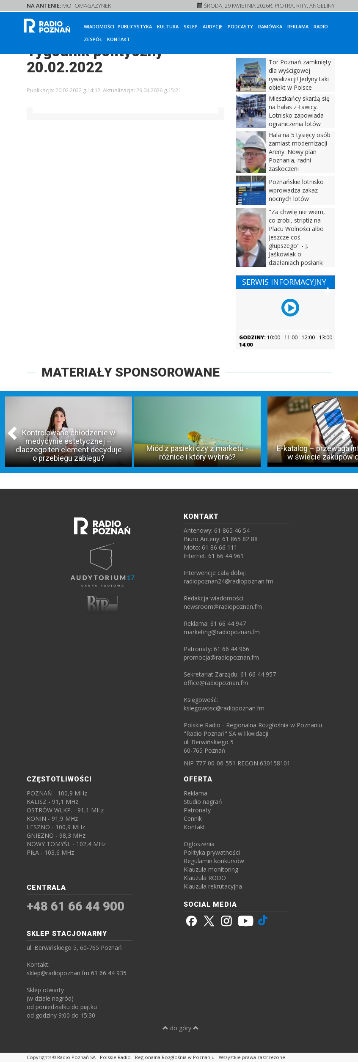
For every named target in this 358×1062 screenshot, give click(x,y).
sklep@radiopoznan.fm (58, 973)
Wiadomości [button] (99, 26)
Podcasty (240, 26)
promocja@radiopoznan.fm (221, 657)
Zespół (93, 39)
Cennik (193, 818)
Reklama (297, 26)
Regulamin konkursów (214, 861)
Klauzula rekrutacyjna (213, 886)
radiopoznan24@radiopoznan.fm (228, 581)
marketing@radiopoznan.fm (222, 632)
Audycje (213, 26)
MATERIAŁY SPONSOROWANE (130, 372)
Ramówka (270, 26)
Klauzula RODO (205, 878)
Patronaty (197, 810)
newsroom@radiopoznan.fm (223, 607)
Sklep (191, 26)
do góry (180, 1028)
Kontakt (118, 39)
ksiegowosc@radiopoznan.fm (224, 708)
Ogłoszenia (199, 844)
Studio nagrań (203, 802)
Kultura (168, 26)
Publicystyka (135, 26)
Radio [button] (321, 26)
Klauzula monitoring (211, 869)
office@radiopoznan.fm (216, 683)
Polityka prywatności (212, 852)
